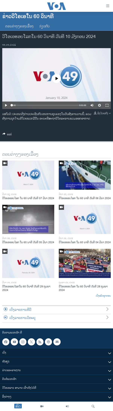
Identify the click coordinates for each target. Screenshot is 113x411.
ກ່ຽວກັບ (45, 26)
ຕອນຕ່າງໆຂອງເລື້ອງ (19, 26)
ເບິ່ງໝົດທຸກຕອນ (103, 296)
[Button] (7, 135)
